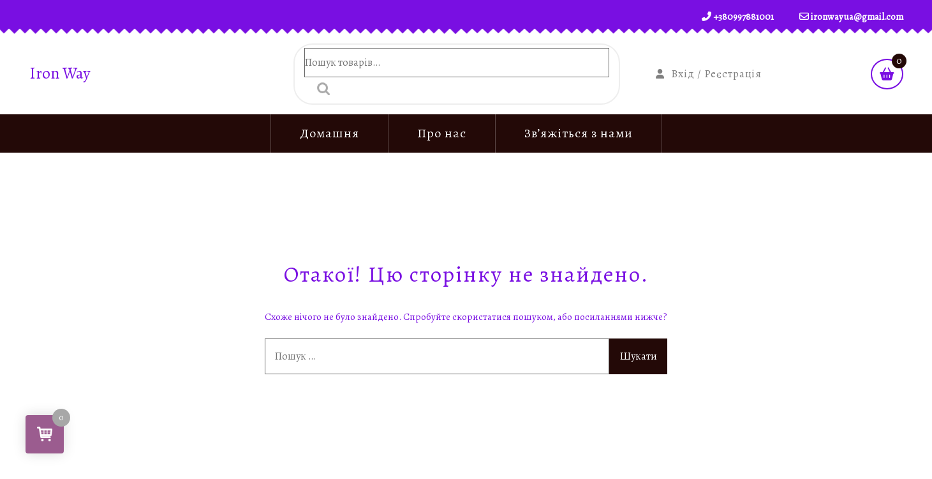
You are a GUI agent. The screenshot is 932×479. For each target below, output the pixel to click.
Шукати (320, 88)
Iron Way (60, 74)
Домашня (329, 133)
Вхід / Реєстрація (709, 73)
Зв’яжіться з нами (578, 133)
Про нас (441, 133)
